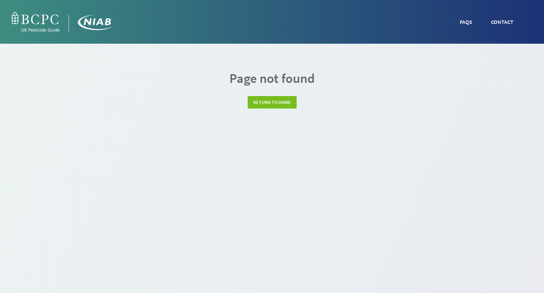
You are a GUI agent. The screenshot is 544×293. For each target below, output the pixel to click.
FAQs (466, 21)
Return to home (272, 102)
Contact (502, 21)
